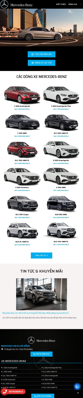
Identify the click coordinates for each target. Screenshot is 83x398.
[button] (2, 27)
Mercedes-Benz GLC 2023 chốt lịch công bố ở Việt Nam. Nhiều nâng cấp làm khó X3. (36, 313)
